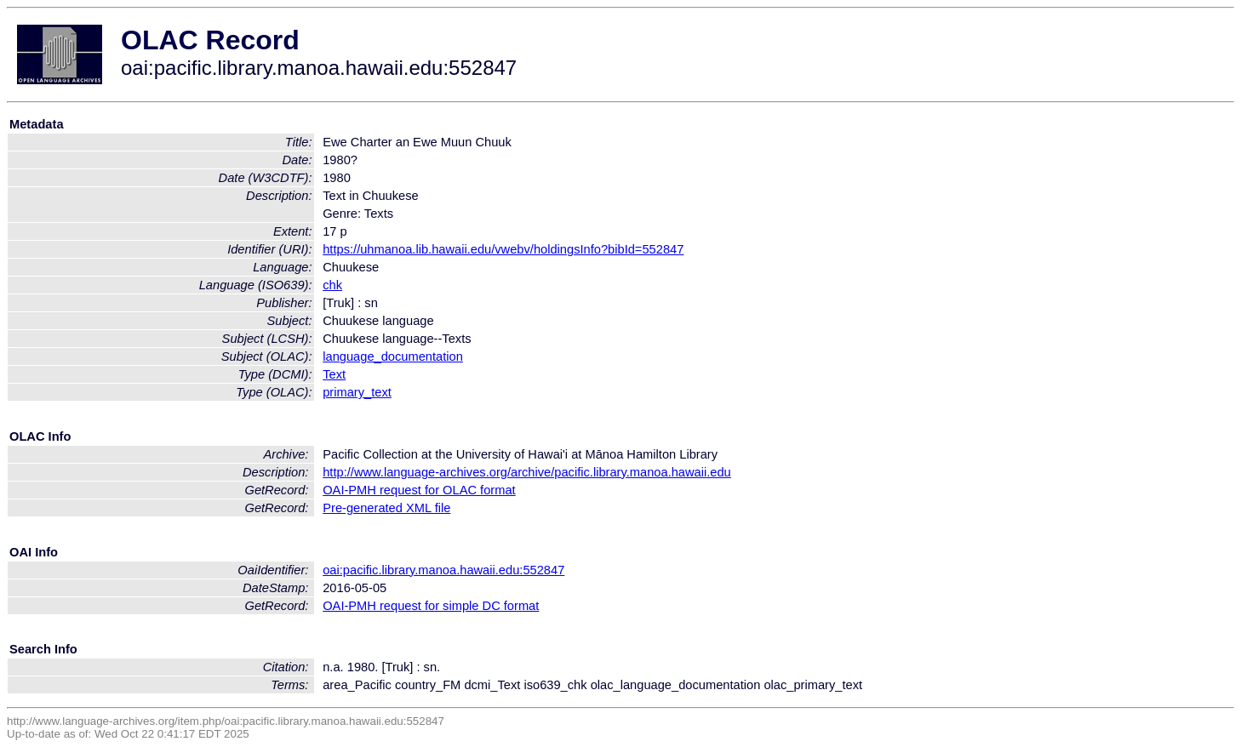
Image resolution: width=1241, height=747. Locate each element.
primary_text (357, 392)
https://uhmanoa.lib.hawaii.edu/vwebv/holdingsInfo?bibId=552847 (503, 249)
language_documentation (393, 356)
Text (334, 374)
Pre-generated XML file (386, 508)
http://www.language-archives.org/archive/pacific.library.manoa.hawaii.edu (527, 472)
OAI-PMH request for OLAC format (419, 490)
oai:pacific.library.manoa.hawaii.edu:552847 (443, 570)
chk (332, 285)
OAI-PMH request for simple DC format (431, 606)
